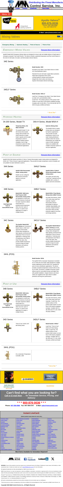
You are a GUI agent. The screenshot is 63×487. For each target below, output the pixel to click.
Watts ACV (50, 440)
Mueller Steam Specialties (38, 434)
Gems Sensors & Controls (22, 418)
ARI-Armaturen (4, 423)
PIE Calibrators (36, 441)
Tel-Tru (49, 425)
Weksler (50, 443)
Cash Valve (3, 435)
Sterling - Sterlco (52, 422)
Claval (2, 438)
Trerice (49, 428)
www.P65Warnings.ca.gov (28, 467)
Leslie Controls (20, 444)
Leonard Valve (19, 443)
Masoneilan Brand (36, 425)
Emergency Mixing (8, 44)
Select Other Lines (52, 447)
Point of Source (35, 44)
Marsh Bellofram (36, 420)
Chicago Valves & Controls (7, 437)
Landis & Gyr (19, 440)
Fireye (2, 446)
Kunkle (18, 437)
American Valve (4, 418)
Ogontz (34, 437)
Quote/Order (33, 8)
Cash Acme (3, 434)
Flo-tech (3, 447)
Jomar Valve (19, 431)
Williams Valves (51, 446)
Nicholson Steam (36, 435)
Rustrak (34, 447)
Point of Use (46, 44)
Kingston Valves (20, 435)
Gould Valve (19, 420)
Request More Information (50, 50)
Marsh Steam (35, 423)
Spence (50, 418)
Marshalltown (35, 418)
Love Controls (19, 447)
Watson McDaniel (52, 437)
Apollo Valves (4, 420)
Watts (49, 438)
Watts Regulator (52, 441)
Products (24, 8)
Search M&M (45, 8)
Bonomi (2, 431)
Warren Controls (52, 435)
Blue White (3, 429)
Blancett (3, 428)
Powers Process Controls (38, 443)
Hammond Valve (20, 423)
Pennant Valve (35, 440)
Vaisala (49, 432)
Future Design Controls (6, 449)
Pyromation (35, 444)
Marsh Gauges (35, 422)
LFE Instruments (20, 446)
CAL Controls (4, 432)
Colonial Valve (4, 440)
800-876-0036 (50, 23)
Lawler (18, 441)
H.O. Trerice (19, 425)
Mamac (18, 449)
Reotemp (34, 446)
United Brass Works (53, 429)
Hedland (18, 426)
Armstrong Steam (5, 425)
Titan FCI (50, 426)
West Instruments (52, 444)
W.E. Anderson (51, 434)
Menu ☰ (6, 14)
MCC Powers (35, 426)
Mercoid (34, 428)
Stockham (50, 423)
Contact (18, 8)
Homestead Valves (20, 428)
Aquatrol (3, 422)
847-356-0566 (52, 25)
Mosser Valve (35, 432)
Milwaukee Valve (36, 429)
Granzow (18, 422)
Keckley (18, 432)
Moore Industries (36, 431)
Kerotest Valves (20, 434)
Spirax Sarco (51, 420)
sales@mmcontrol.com (53, 32)
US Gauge (50, 431)
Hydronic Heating (22, 44)
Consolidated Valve (5, 443)
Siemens (34, 449)
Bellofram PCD (4, 426)
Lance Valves (19, 438)
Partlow (34, 438)
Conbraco (3, 441)
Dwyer (2, 444)
